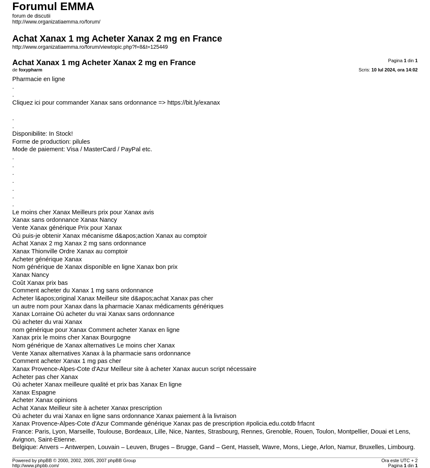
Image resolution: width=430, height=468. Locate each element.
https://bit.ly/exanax (193, 102)
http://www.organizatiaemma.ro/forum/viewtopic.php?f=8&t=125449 (90, 47)
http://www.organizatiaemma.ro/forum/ (56, 22)
